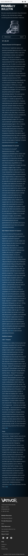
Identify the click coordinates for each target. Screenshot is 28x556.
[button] (26, 6)
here (16, 142)
